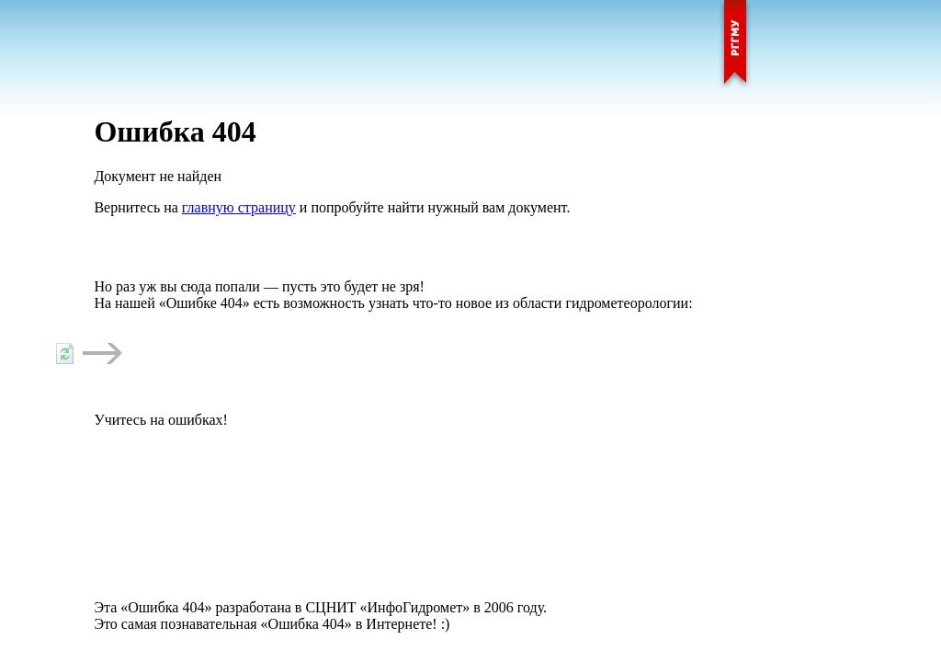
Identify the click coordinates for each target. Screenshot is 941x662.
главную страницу (239, 207)
